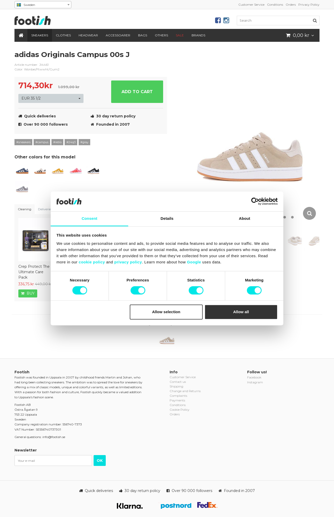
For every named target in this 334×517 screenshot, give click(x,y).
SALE (180, 35)
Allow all (241, 312)
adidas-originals (159, 58)
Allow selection (166, 312)
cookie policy (92, 262)
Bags (142, 35)
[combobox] (42, 4)
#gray (84, 142)
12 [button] (292, 217)
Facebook (254, 377)
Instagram (255, 382)
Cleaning (24, 209)
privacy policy (128, 262)
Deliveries (45, 209)
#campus (41, 142)
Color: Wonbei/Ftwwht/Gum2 (36, 69)
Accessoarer (118, 35)
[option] (251, 135)
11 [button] (284, 217)
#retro (57, 142)
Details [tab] (167, 218)
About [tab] (244, 218)
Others (161, 35)
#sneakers (23, 142)
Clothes (63, 35)
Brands (198, 35)
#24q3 (70, 142)
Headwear (88, 35)
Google (194, 262)
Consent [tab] (89, 218)
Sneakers (39, 35)
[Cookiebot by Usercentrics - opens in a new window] (255, 201)
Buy (28, 293)
